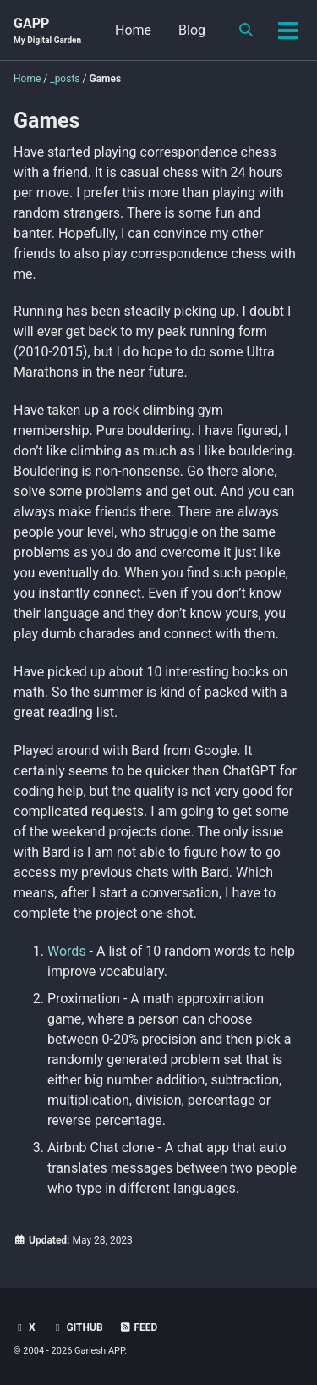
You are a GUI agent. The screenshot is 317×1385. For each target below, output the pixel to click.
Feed (138, 1327)
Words (66, 951)
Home (133, 30)
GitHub (77, 1327)
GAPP (47, 31)
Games (46, 120)
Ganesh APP (99, 1350)
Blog (191, 30)
